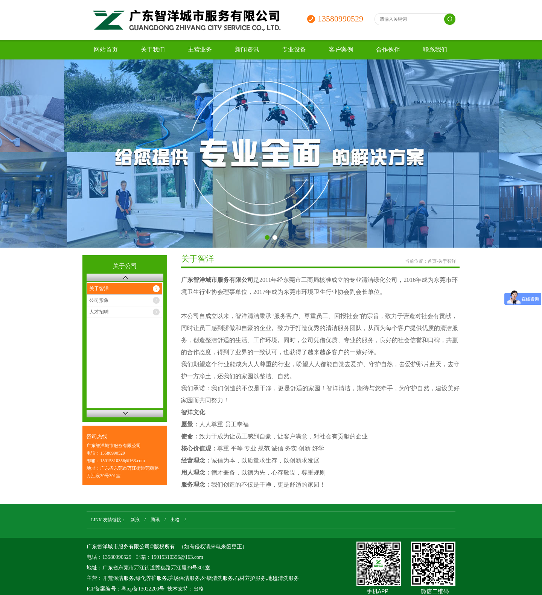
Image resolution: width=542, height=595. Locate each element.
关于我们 (153, 49)
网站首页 (106, 49)
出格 (175, 519)
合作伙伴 (388, 49)
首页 (432, 261)
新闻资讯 (247, 49)
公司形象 (99, 300)
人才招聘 (99, 312)
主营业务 (200, 49)
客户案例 (341, 49)
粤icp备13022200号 (142, 589)
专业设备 (294, 49)
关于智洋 (99, 288)
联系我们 (435, 49)
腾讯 (155, 519)
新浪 (135, 519)
